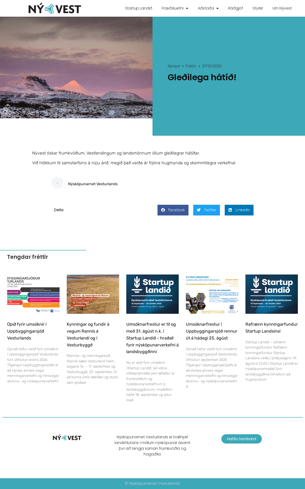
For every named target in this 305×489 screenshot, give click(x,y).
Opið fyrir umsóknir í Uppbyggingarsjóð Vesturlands (26, 331)
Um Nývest (282, 8)
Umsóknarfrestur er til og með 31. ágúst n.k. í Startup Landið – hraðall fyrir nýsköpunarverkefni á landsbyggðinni (152, 338)
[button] (173, 210)
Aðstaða (208, 8)
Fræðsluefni (175, 8)
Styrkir (258, 8)
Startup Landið (138, 8)
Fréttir (191, 66)
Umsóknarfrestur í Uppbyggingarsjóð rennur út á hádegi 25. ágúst (211, 331)
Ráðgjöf (235, 8)
